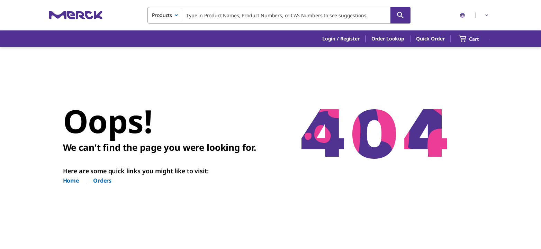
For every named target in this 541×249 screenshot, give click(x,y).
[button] (341, 38)
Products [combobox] (162, 15)
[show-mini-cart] (475, 38)
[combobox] (279, 15)
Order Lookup (387, 38)
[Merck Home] (75, 15)
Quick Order (430, 38)
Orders (102, 180)
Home (71, 180)
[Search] (400, 15)
